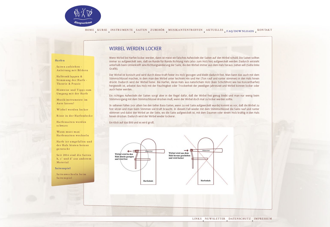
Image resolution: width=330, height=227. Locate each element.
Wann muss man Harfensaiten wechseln (73, 133)
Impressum (263, 219)
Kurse (102, 30)
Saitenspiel (63, 168)
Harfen (60, 60)
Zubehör (157, 30)
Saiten (141, 30)
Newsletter (215, 219)
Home (89, 30)
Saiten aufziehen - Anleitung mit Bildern (72, 68)
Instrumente (122, 30)
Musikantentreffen (185, 30)
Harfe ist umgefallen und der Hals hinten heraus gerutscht (74, 145)
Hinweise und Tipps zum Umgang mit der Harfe (74, 91)
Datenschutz (240, 219)
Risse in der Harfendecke (75, 116)
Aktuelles (214, 30)
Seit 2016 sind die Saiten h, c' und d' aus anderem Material (74, 158)
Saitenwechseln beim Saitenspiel (71, 176)
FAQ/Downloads (240, 31)
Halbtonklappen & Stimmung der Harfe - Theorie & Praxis (72, 80)
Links (197, 219)
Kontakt (264, 30)
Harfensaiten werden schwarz (71, 123)
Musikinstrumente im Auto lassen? (72, 101)
